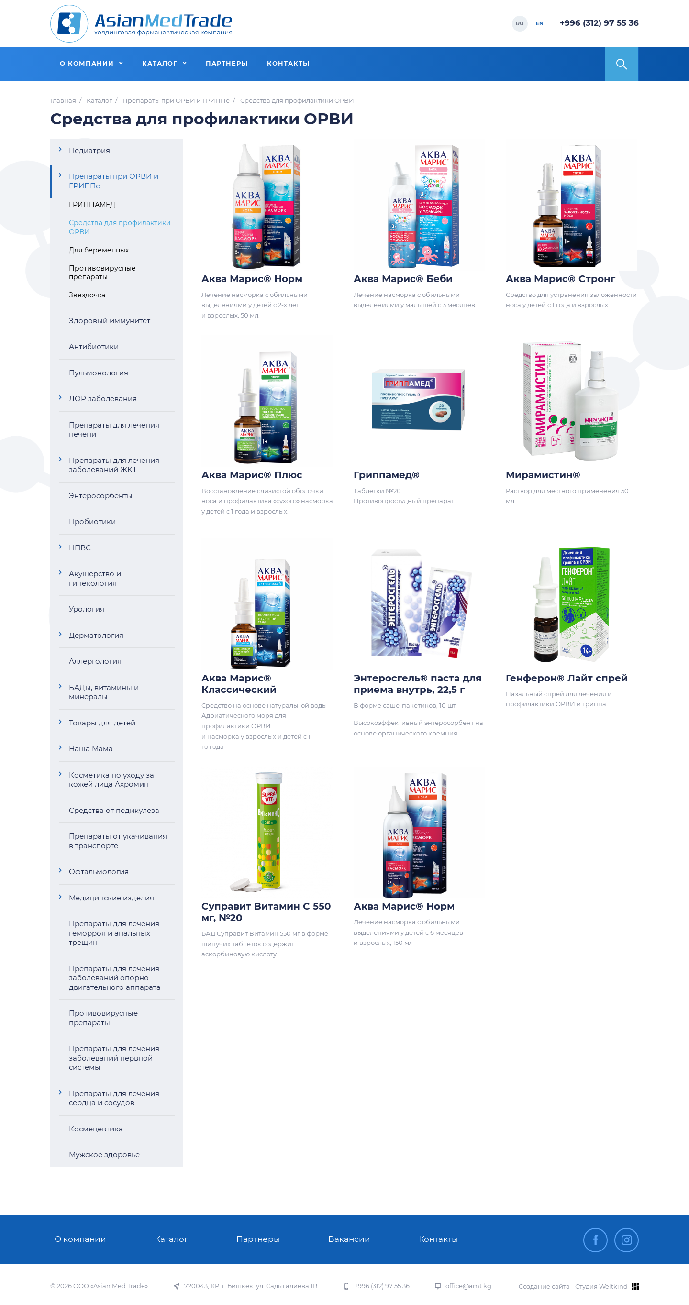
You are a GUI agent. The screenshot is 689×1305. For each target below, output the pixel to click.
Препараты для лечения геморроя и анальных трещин (114, 933)
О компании (80, 1239)
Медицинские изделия (111, 897)
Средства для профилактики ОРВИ (120, 227)
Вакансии (349, 1239)
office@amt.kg (468, 1286)
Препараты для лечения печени (114, 429)
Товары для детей (102, 722)
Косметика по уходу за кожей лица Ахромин (111, 779)
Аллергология (95, 661)
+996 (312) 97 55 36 (599, 23)
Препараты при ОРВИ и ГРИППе (176, 100)
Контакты (438, 1239)
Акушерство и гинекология (95, 578)
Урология (86, 609)
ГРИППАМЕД (92, 204)
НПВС (80, 547)
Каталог (99, 100)
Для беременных (99, 250)
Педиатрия (89, 150)
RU (520, 23)
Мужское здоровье (104, 1154)
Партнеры (258, 1239)
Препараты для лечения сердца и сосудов (114, 1098)
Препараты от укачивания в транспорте (118, 841)
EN (540, 23)
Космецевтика (96, 1128)
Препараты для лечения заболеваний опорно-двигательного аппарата (115, 978)
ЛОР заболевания (103, 398)
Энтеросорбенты (101, 495)
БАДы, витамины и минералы (104, 692)
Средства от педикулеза (114, 810)
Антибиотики (94, 346)
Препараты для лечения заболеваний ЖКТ (114, 465)
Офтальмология (99, 871)
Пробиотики (92, 521)
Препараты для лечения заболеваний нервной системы (114, 1058)
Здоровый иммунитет (109, 320)
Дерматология (96, 635)
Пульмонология (98, 372)
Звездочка (87, 295)
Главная (63, 100)
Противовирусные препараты (102, 272)
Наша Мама (91, 748)
